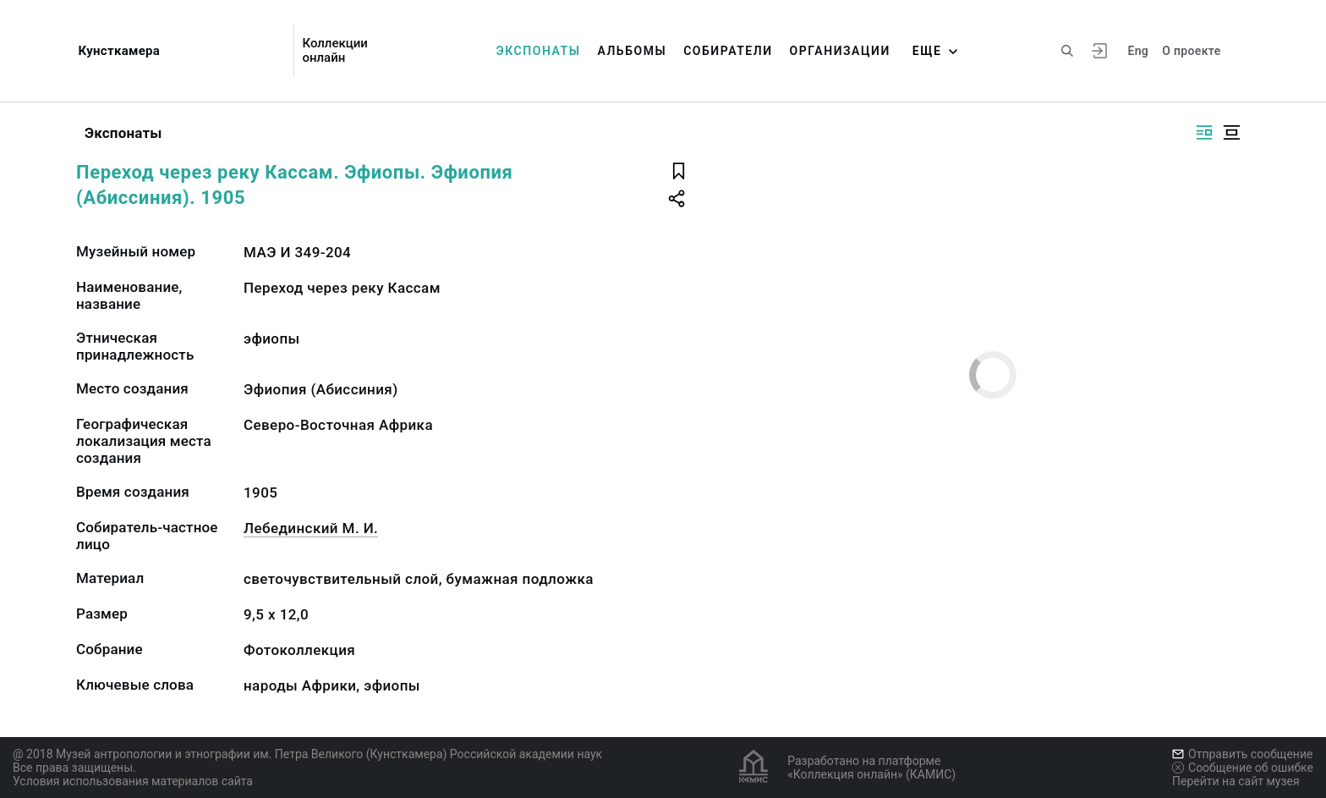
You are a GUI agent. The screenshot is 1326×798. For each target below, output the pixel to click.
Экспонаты (538, 51)
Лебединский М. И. (311, 528)
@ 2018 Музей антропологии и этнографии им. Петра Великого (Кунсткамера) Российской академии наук (307, 754)
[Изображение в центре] (1231, 132)
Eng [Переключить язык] (1137, 51)
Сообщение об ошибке (1242, 767)
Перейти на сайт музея (1236, 781)
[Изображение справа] (1204, 132)
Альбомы (631, 51)
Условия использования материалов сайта (133, 781)
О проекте (1191, 51)
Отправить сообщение (1242, 754)
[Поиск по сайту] (1067, 51)
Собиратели (727, 51)
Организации (840, 51)
